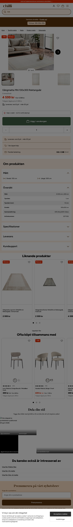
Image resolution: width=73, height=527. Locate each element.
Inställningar (60, 519)
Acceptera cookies (60, 514)
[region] (36, 518)
